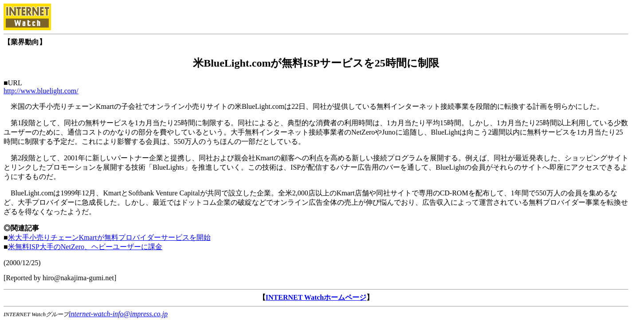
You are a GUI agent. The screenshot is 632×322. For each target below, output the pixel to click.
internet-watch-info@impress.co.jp (118, 314)
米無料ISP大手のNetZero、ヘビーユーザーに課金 (85, 246)
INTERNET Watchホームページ (316, 297)
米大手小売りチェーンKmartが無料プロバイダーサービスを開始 (109, 237)
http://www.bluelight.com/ (41, 91)
